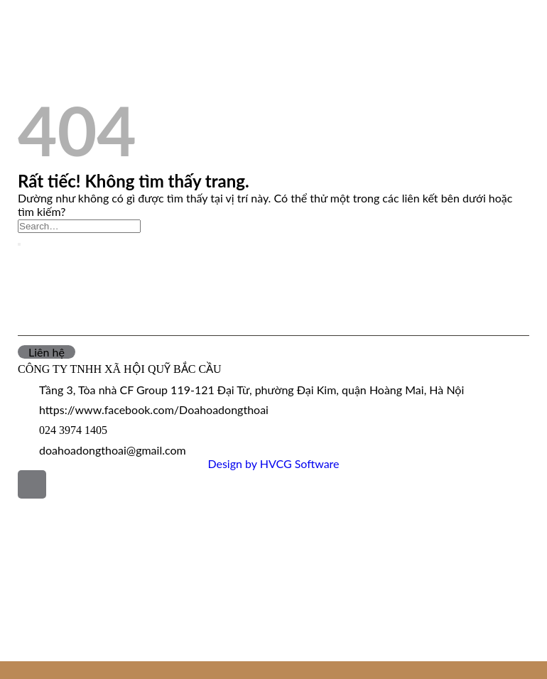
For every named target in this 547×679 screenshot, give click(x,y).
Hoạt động (43, 61)
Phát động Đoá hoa (67, 24)
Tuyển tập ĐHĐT (50, 620)
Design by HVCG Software (273, 463)
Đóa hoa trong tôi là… (64, 637)
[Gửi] (19, 244)
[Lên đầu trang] (32, 484)
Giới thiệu (29, 539)
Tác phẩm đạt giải (65, 79)
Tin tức (33, 43)
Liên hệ (21, 653)
